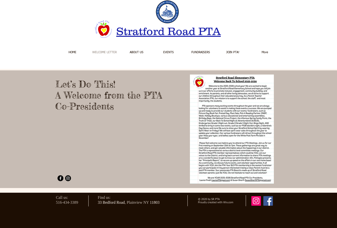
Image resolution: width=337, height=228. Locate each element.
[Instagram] (68, 178)
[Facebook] (60, 178)
